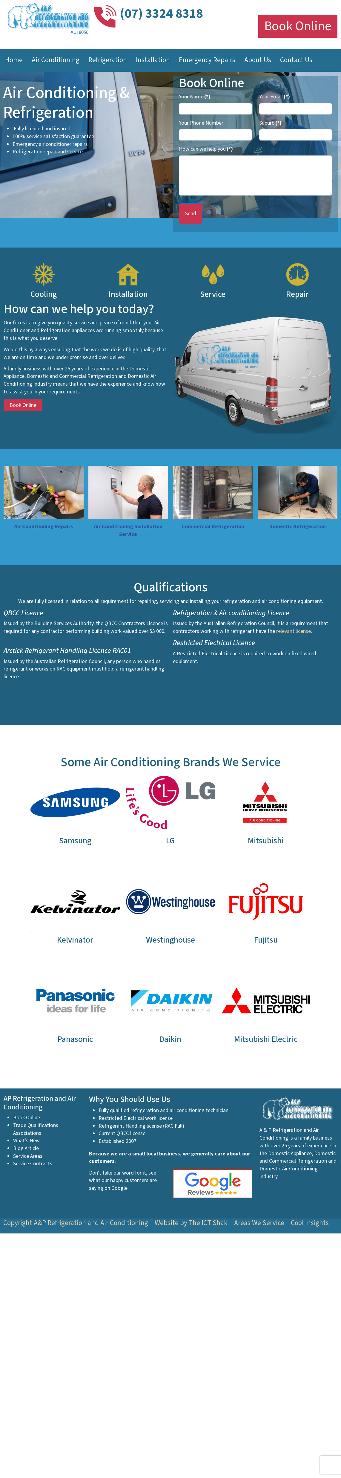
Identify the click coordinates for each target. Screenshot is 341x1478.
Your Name (195, 96)
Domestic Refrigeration (297, 526)
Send (190, 213)
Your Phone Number (201, 123)
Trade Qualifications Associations (35, 1129)
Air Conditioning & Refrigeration (66, 102)
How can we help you (206, 149)
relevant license (293, 631)
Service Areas (27, 1156)
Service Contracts (32, 1163)
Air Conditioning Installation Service (128, 530)
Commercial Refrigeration (213, 526)
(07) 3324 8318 (161, 13)
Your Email (274, 96)
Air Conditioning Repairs (43, 526)
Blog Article (26, 1148)
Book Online (297, 26)
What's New (26, 1140)
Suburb (270, 123)
